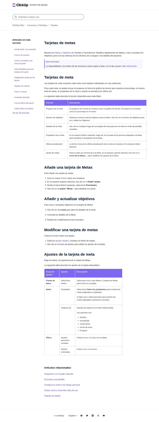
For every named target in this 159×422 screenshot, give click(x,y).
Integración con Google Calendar (58, 374)
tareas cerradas (89, 338)
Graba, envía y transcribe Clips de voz (61, 390)
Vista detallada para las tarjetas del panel (24, 70)
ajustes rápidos (62, 241)
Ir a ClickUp (59, 416)
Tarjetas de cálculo (22, 86)
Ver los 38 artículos (20, 113)
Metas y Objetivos (63, 53)
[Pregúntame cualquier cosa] (48, 17)
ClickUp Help (18, 25)
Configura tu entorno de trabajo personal (62, 385)
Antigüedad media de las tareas (24, 78)
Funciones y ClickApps (37, 25)
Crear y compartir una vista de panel (23, 62)
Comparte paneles (22, 97)
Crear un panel (20, 92)
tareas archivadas (89, 349)
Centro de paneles (22, 55)
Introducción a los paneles (25, 49)
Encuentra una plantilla (54, 379)
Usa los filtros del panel (24, 103)
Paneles (54, 25)
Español (73, 416)
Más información (129, 66)
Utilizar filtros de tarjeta (23, 108)
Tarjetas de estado (52, 396)
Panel (63, 178)
